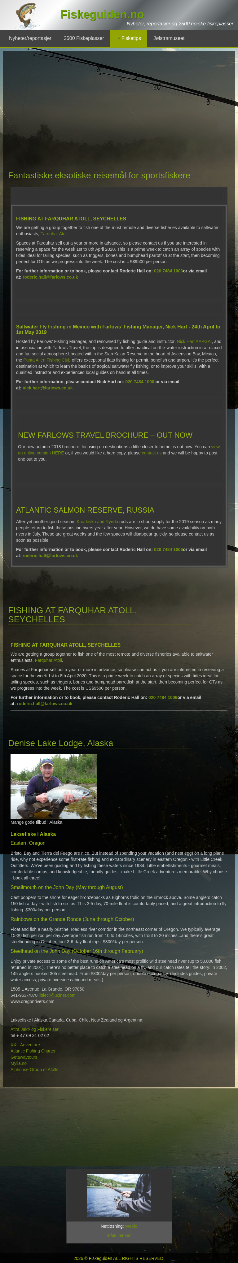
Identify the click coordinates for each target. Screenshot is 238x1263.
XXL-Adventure (26, 1044)
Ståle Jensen (119, 1235)
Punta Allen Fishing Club (47, 360)
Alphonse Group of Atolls (35, 1069)
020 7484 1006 (168, 270)
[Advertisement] (99, 103)
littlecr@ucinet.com (57, 995)
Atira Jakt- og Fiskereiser (35, 1029)
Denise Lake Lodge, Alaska (60, 743)
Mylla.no (19, 1063)
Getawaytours (24, 1057)
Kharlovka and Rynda (97, 521)
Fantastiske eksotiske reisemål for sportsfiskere (99, 175)
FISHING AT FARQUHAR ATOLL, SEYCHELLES (72, 614)
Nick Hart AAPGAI (194, 341)
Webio (131, 1226)
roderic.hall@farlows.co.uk (50, 277)
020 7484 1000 (139, 381)
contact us (152, 452)
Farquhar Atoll (54, 233)
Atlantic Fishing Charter (33, 1050)
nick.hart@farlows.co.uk (48, 387)
